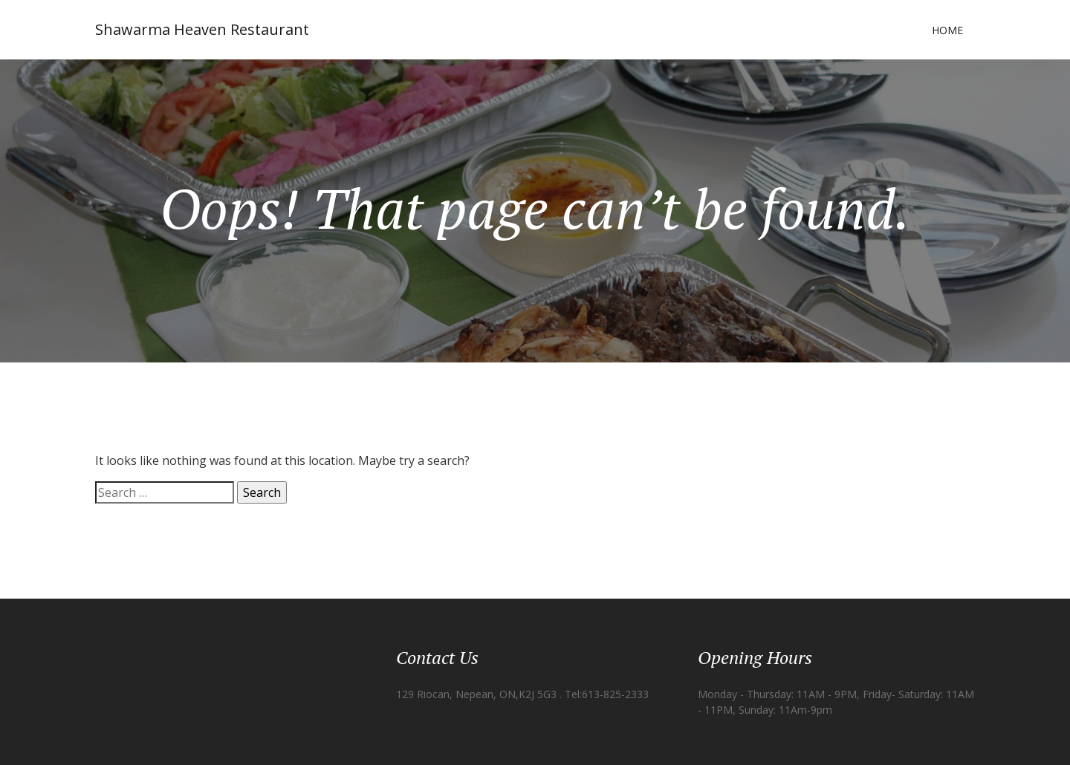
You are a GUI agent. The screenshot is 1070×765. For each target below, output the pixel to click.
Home (947, 30)
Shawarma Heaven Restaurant (202, 29)
